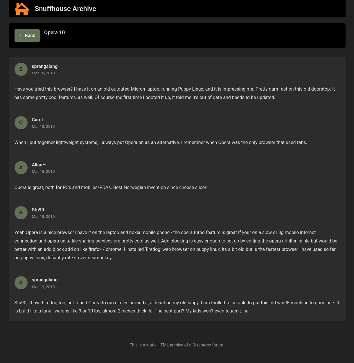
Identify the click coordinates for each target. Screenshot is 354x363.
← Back (27, 35)
